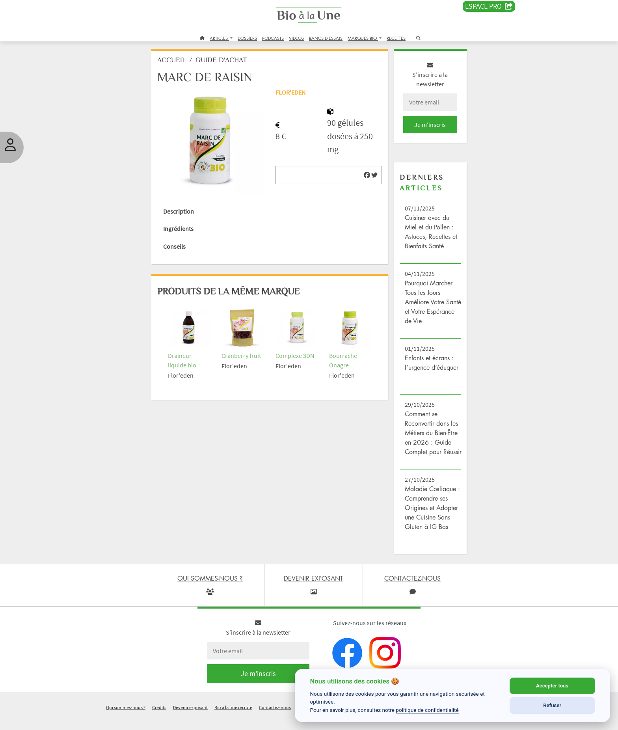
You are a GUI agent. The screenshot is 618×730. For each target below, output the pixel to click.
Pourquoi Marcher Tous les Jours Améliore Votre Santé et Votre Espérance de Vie (426, 304)
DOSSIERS (247, 38)
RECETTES (396, 38)
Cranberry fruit (245, 351)
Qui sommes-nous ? (125, 720)
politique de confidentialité (427, 710)
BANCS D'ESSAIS (326, 38)
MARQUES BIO (363, 38)
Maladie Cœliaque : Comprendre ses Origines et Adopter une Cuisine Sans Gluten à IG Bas (428, 519)
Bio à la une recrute (233, 720)
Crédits (159, 720)
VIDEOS (296, 38)
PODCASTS (273, 38)
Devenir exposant (190, 720)
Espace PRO (489, 6)
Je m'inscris (425, 127)
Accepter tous (552, 686)
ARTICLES (219, 38)
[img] (364, 177)
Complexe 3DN (296, 351)
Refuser (552, 705)
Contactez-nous (275, 720)
